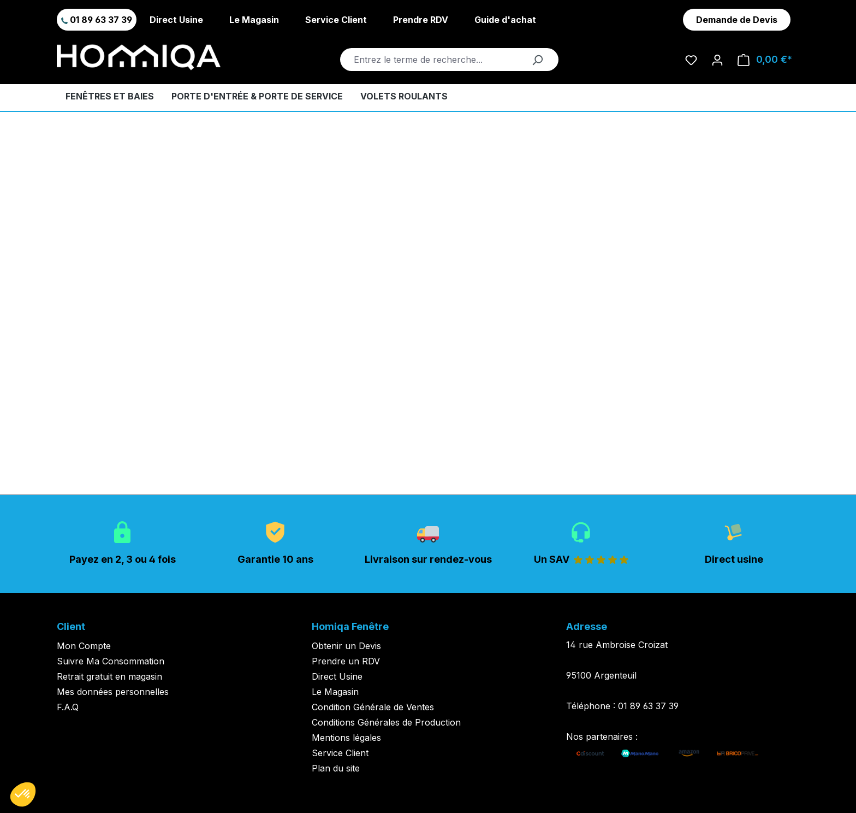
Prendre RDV (420, 19)
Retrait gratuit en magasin (109, 676)
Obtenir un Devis (346, 645)
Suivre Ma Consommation (110, 661)
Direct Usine (176, 19)
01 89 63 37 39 (96, 19)
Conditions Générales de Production (386, 722)
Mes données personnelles (113, 691)
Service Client (336, 19)
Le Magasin (254, 19)
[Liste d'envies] (691, 59)
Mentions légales (346, 737)
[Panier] (764, 59)
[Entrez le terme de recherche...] (437, 59)
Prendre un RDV (346, 661)
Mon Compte (84, 645)
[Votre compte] (717, 59)
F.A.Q (68, 707)
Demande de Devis (736, 19)
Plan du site (336, 768)
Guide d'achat (505, 19)
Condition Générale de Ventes (373, 707)
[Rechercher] (537, 59)
